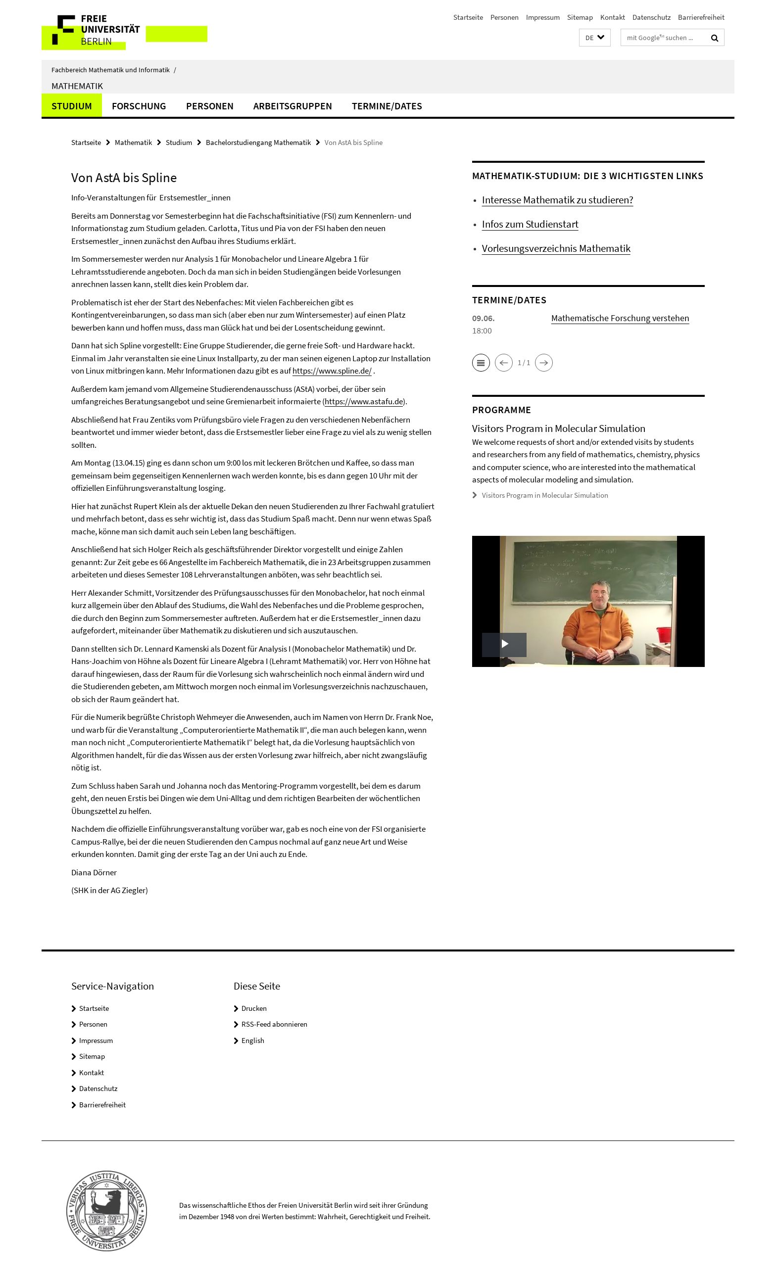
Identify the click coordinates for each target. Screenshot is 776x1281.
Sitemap (580, 17)
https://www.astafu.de (364, 401)
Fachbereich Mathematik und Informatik (113, 69)
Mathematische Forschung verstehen (620, 318)
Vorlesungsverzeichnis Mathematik (556, 248)
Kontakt (612, 17)
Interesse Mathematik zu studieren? (557, 199)
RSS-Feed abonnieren (274, 1024)
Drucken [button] (254, 1008)
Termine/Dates (387, 105)
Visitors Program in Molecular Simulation (545, 495)
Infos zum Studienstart (530, 224)
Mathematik (77, 86)
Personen (504, 17)
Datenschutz (651, 17)
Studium (71, 105)
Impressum (543, 17)
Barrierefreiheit (701, 17)
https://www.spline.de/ (332, 370)
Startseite (468, 17)
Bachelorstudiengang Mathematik (258, 142)
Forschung (139, 105)
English (253, 1040)
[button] (595, 38)
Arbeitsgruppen (292, 105)
